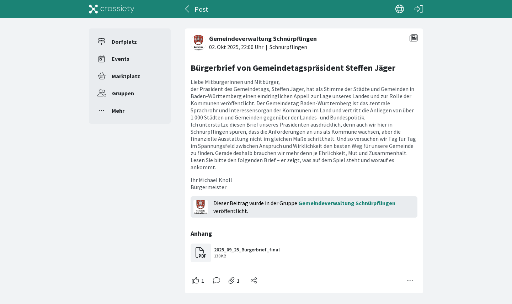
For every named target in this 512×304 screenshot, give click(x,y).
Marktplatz (126, 76)
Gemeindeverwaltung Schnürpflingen (346, 203)
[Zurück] (187, 9)
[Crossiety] (112, 9)
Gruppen (123, 93)
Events (120, 58)
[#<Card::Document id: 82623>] (304, 158)
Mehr (118, 110)
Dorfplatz (124, 41)
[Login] (418, 9)
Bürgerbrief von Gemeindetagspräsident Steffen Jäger (293, 67)
